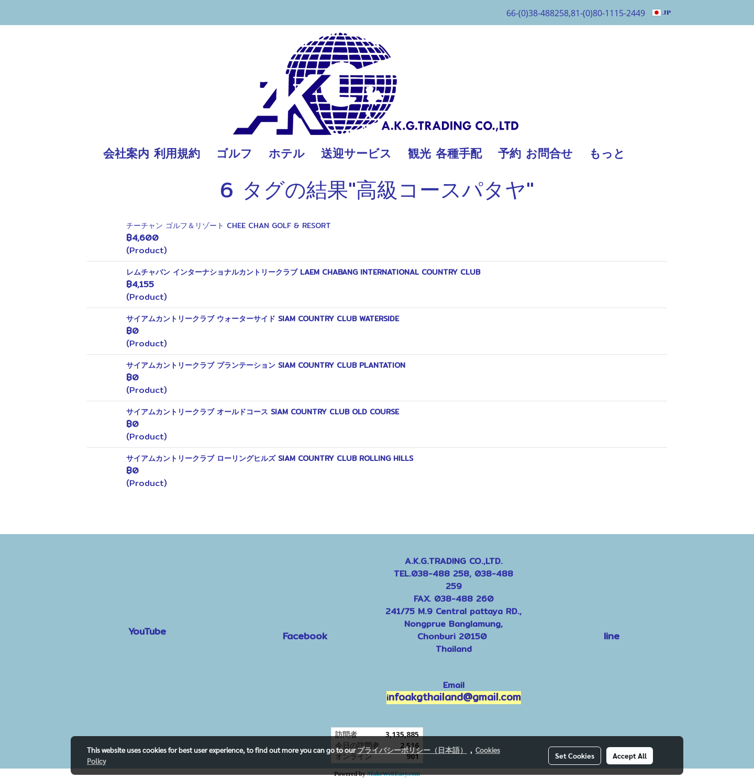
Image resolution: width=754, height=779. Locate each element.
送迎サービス (356, 153)
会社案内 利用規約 (151, 153)
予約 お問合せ (535, 153)
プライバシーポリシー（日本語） (412, 749)
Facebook (305, 635)
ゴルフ (234, 153)
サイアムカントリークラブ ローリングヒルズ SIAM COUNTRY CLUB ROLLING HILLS (269, 458)
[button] (648, 154)
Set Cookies (574, 755)
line (611, 635)
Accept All (630, 755)
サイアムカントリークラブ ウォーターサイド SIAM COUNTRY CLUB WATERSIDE (262, 318)
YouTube (147, 631)
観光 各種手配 (445, 153)
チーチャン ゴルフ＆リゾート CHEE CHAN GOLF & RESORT (228, 225)
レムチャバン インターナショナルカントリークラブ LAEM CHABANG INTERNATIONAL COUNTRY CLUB (303, 272)
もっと (607, 153)
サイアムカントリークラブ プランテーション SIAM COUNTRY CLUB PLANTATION (265, 365)
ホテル (287, 153)
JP (661, 12)
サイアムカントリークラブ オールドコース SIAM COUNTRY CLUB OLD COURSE (262, 411)
